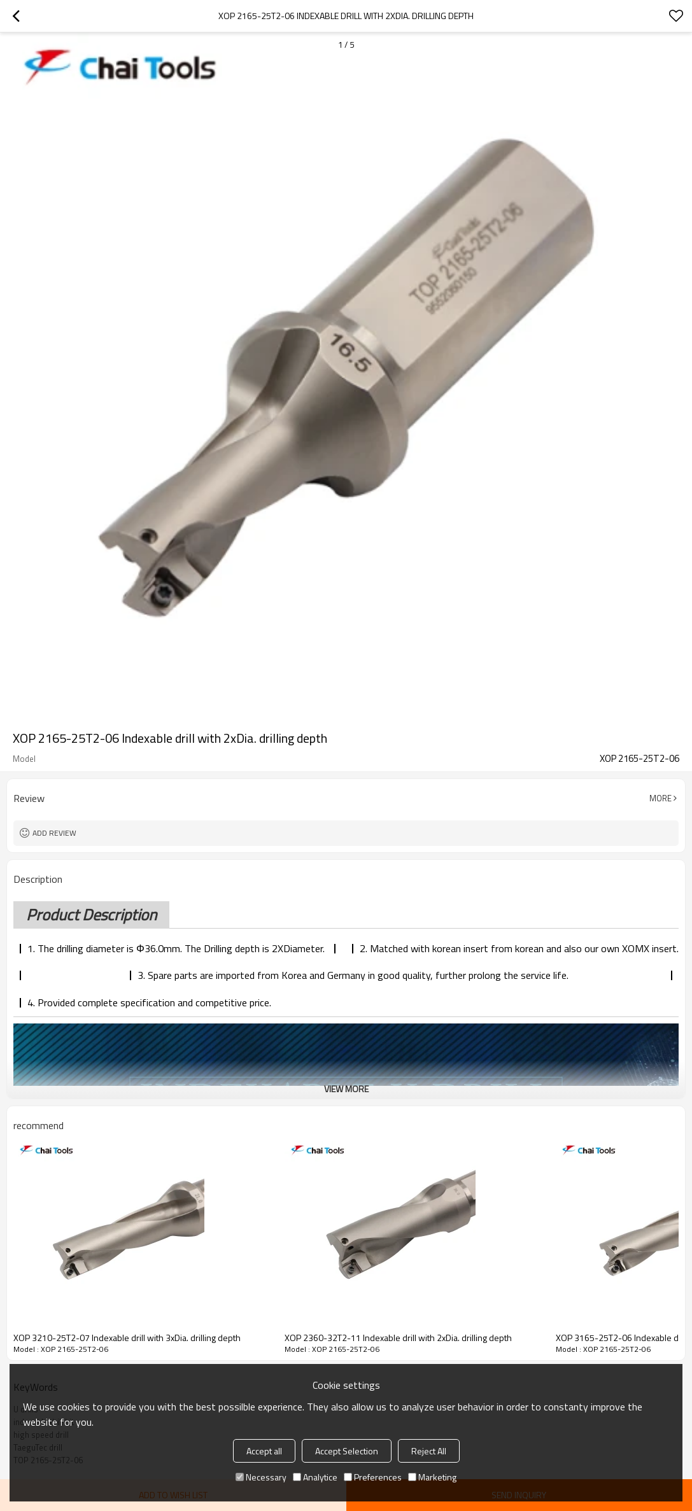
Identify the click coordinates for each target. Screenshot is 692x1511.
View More (346, 1088)
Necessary (261, 1477)
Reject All (428, 1451)
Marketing (432, 1477)
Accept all (264, 1451)
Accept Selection (346, 1451)
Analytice (315, 1477)
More (660, 798)
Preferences (373, 1477)
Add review (54, 833)
